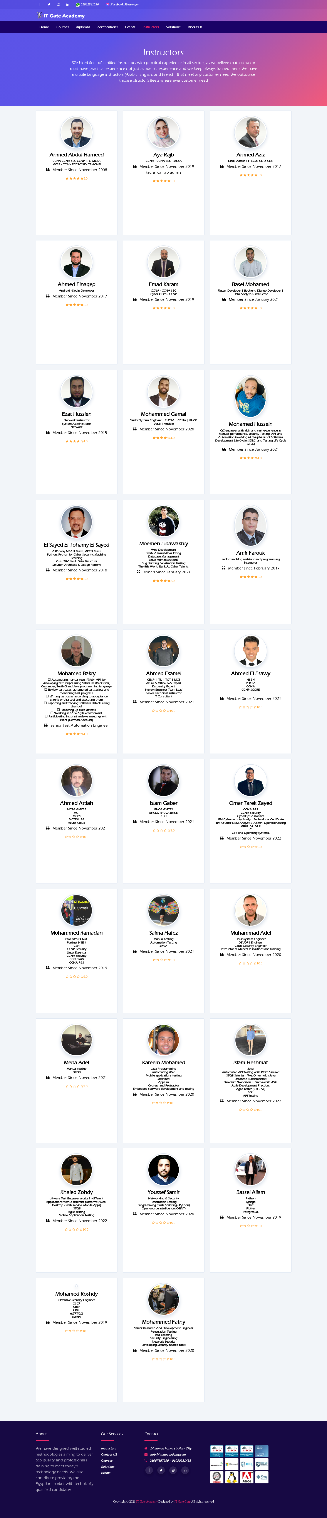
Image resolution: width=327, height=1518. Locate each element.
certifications (107, 27)
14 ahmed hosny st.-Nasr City (167, 1448)
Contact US (109, 1455)
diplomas (83, 27)
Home (44, 27)
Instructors (151, 27)
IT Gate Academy (147, 1501)
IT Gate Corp (182, 1501)
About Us (195, 27)
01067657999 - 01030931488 (167, 1461)
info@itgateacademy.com (165, 1455)
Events (130, 27)
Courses (62, 27)
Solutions (173, 27)
